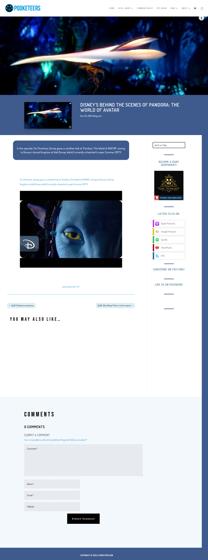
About (185, 8)
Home (111, 8)
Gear (172, 8)
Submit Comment (83, 518)
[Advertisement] (176, 331)
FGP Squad (162, 8)
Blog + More (124, 8)
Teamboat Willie (145, 8)
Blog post (97, 115)
